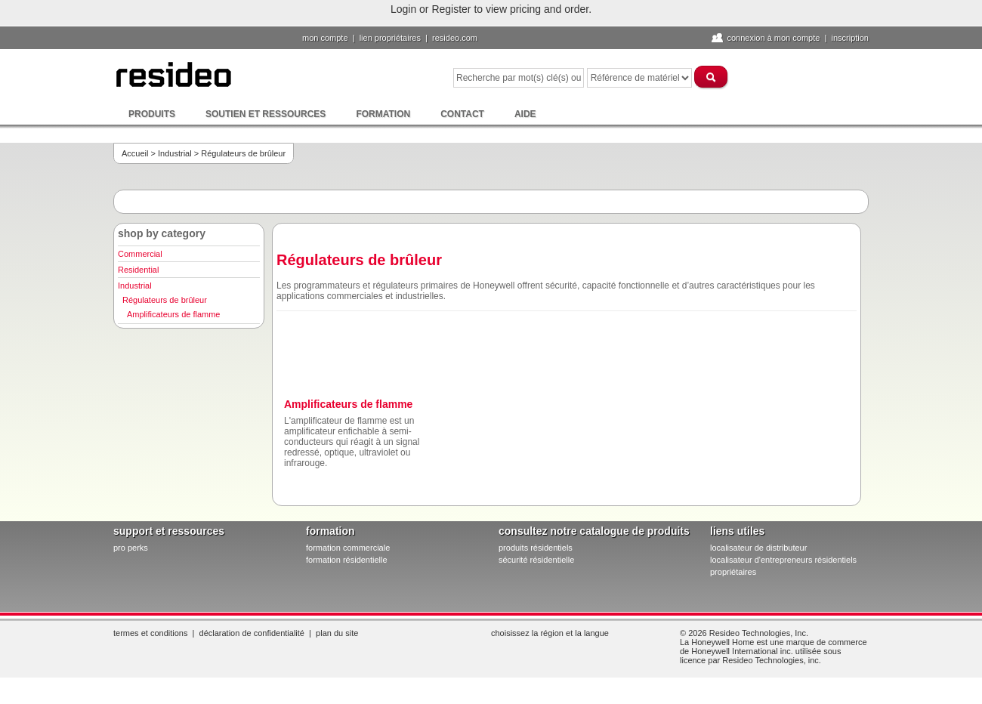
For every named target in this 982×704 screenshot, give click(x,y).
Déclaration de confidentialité (251, 633)
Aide (525, 114)
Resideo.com (454, 37)
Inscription (850, 37)
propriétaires (733, 571)
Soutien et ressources (265, 114)
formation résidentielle (347, 559)
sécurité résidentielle (536, 559)
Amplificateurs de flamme (174, 314)
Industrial (175, 153)
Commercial (140, 253)
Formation (383, 114)
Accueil (135, 153)
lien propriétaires (390, 37)
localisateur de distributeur (758, 547)
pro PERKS (130, 547)
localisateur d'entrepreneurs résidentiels (783, 559)
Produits (151, 114)
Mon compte (325, 37)
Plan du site (337, 633)
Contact (462, 114)
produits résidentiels (536, 547)
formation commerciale (348, 547)
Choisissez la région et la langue (550, 633)
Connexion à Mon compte (773, 37)
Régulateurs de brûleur (164, 299)
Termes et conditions (150, 633)
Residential (138, 269)
